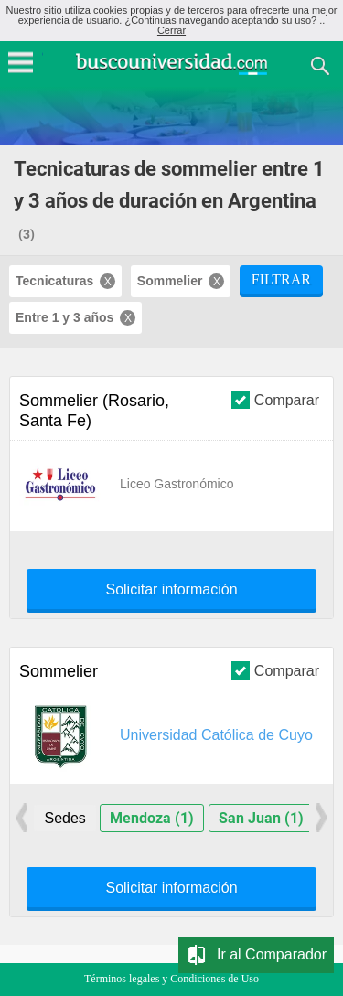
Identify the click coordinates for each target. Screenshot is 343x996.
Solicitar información (171, 590)
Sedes (64, 818)
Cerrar (171, 30)
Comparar (275, 399)
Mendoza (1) (152, 818)
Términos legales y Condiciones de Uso (171, 978)
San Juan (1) (261, 818)
